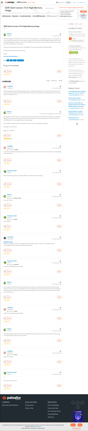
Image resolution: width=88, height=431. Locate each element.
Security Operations (25, 16)
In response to (13, 149)
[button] (73, 424)
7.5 (11, 60)
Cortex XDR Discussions (39, 16)
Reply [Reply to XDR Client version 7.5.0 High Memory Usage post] (59, 71)
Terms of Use (29, 408)
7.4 (8, 60)
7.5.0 (15, 60)
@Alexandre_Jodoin (8, 241)
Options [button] (60, 34)
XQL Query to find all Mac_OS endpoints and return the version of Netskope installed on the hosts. (76, 104)
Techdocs (51, 417)
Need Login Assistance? (79, 18)
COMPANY (6, 402)
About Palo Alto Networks (10, 405)
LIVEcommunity (6, 16)
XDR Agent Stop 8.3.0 (73, 117)
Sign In (74, 2)
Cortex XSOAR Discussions (74, 99)
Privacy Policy (38, 426)
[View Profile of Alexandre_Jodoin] (12, 171)
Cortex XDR (20, 60)
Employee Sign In (82, 2)
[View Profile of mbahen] (9, 34)
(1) (11, 138)
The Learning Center (54, 411)
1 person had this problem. (11, 56)
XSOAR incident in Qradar (74, 98)
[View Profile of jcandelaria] (10, 237)
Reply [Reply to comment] (59, 101)
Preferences (76, 428)
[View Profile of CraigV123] (10, 86)
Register (68, 2)
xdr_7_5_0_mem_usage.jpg (11, 65)
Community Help (53, 408)
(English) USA (60, 2)
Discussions (15, 16)
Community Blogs (53, 405)
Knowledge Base (53, 414)
